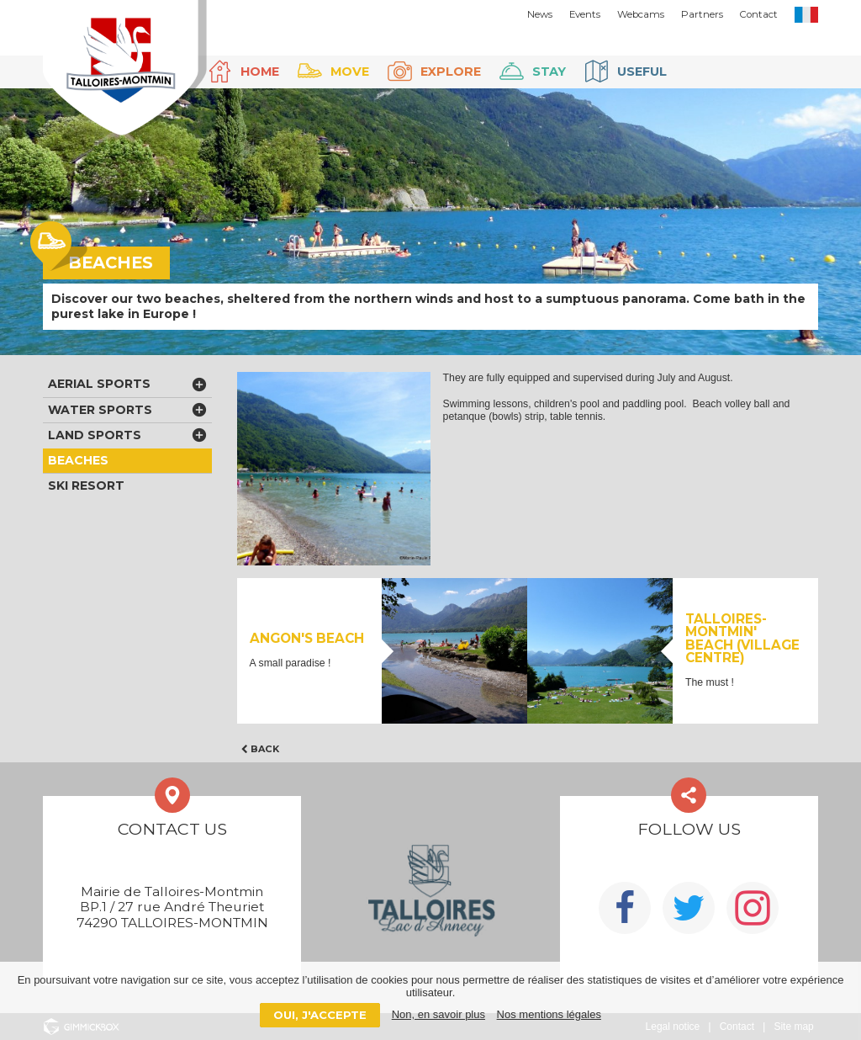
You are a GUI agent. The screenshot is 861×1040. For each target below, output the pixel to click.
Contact (759, 14)
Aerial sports (99, 383)
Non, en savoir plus (438, 1014)
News (539, 14)
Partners (702, 14)
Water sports (100, 409)
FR (806, 15)
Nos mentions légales (549, 1014)
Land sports (94, 435)
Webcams (640, 14)
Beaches (78, 460)
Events (584, 14)
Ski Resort (86, 485)
